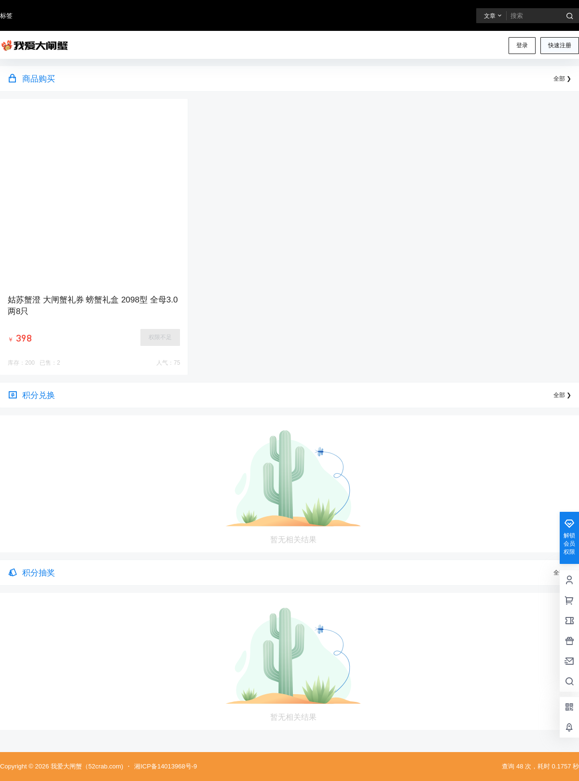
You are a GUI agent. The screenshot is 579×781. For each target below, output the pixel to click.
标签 (6, 15)
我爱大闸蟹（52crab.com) (86, 766)
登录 (522, 45)
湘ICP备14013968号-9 (165, 766)
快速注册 (559, 45)
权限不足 (160, 337)
